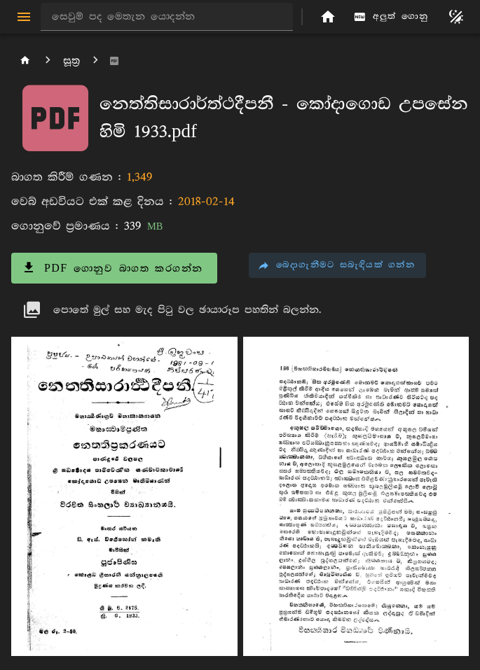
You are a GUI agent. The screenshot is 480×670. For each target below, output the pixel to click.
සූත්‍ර (71, 61)
